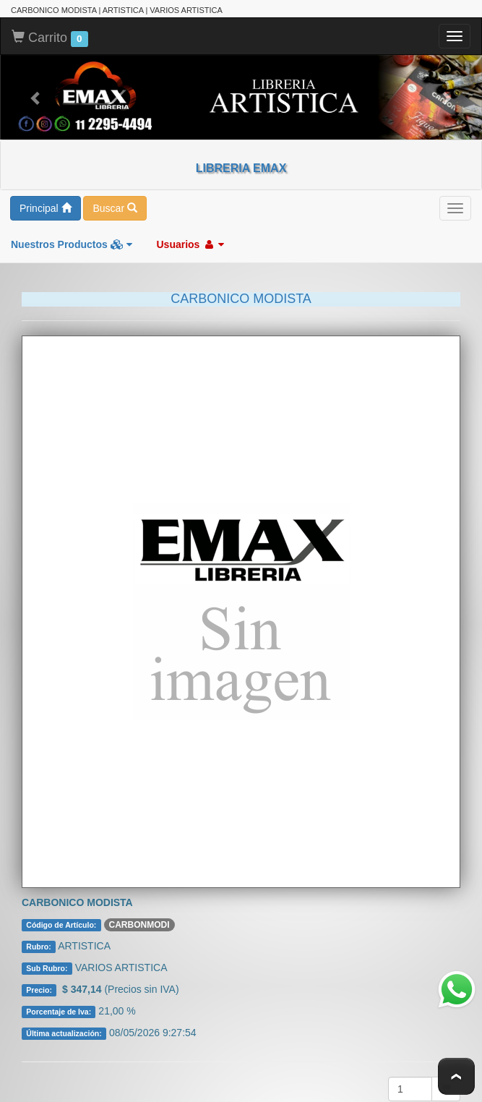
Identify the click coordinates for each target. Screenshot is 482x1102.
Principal (46, 207)
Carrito (50, 37)
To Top (456, 1076)
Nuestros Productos (71, 243)
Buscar (114, 207)
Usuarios (190, 243)
